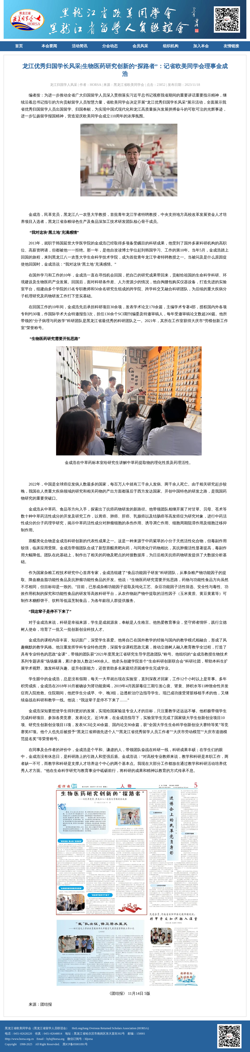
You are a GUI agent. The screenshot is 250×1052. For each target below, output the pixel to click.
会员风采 (140, 46)
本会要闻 (49, 46)
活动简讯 (79, 46)
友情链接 (231, 46)
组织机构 (170, 46)
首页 (19, 46)
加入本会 (201, 46)
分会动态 (110, 46)
